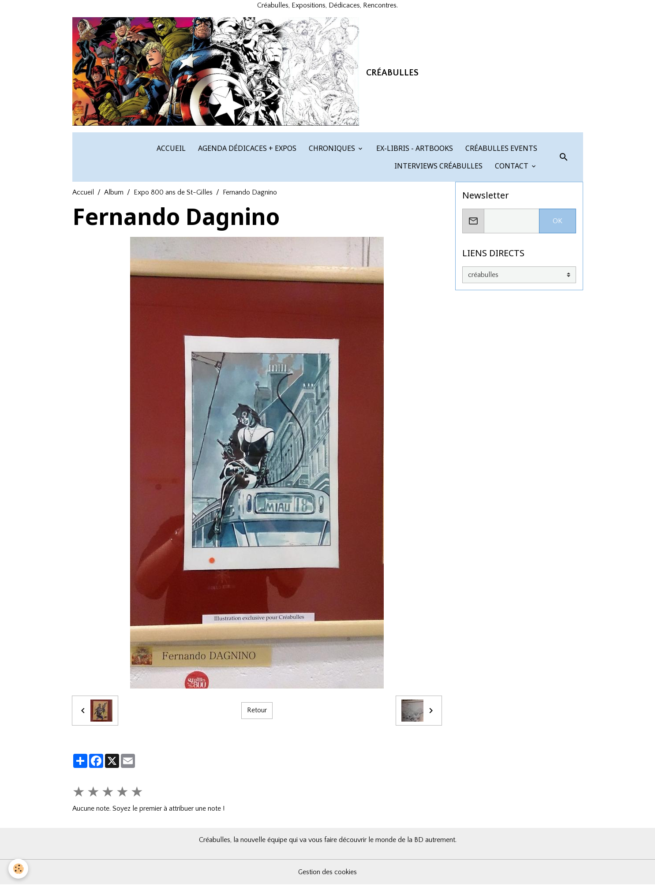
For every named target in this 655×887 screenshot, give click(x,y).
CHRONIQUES (332, 151)
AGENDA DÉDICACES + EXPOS (246, 151)
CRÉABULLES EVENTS (500, 151)
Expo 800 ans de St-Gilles (173, 195)
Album (114, 195)
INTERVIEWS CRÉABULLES (438, 168)
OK (557, 224)
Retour (257, 713)
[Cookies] (19, 869)
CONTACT (511, 168)
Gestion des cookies (327, 875)
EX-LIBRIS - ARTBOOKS (413, 151)
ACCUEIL (170, 151)
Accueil (83, 195)
